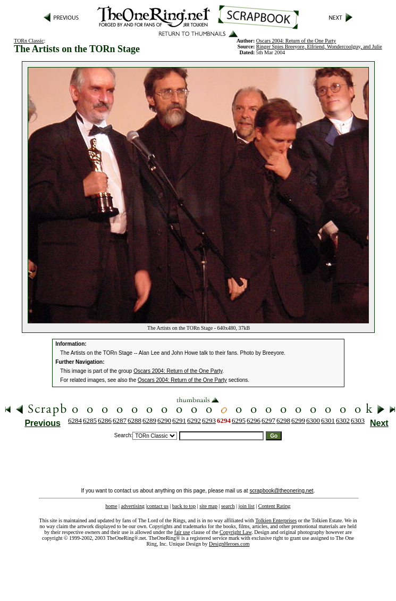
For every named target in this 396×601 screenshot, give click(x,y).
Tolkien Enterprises (276, 520)
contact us (157, 506)
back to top (184, 506)
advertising (133, 506)
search (228, 506)
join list (246, 506)
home (111, 506)
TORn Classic (29, 41)
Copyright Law (235, 532)
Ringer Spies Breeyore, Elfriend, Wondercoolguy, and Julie (319, 46)
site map (208, 506)
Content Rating (274, 506)
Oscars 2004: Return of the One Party (177, 371)
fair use (182, 532)
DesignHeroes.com (229, 544)
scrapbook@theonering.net (281, 491)
